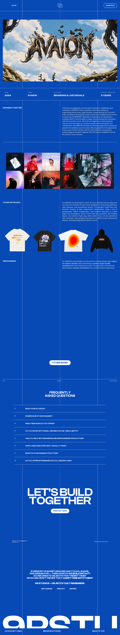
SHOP (14, 5)
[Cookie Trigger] (13, 631)
